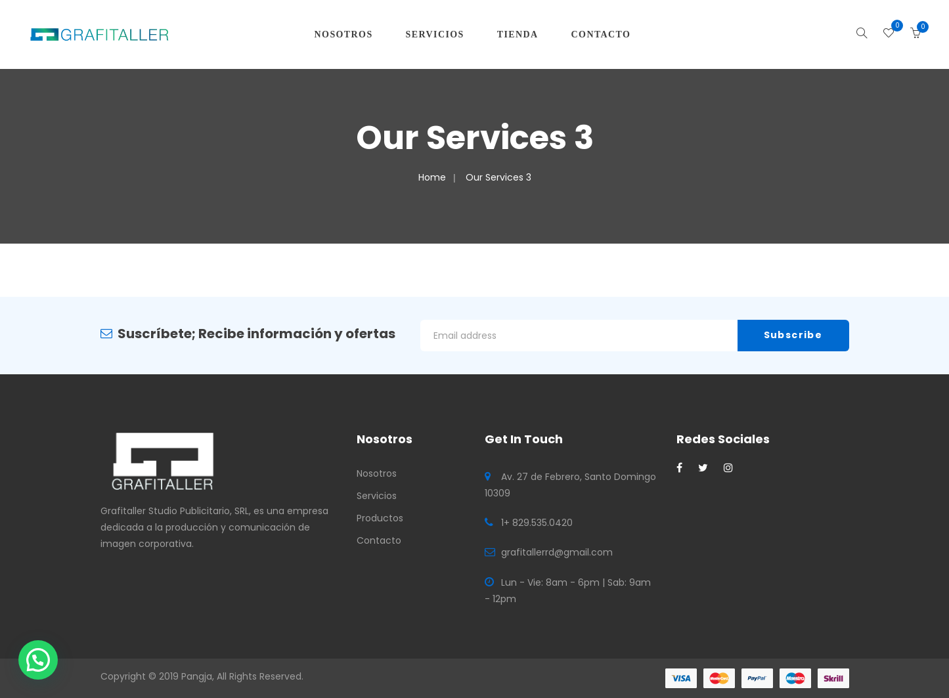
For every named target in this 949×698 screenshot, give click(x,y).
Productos (380, 518)
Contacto (379, 540)
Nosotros (377, 473)
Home (432, 177)
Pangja (196, 676)
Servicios (377, 495)
